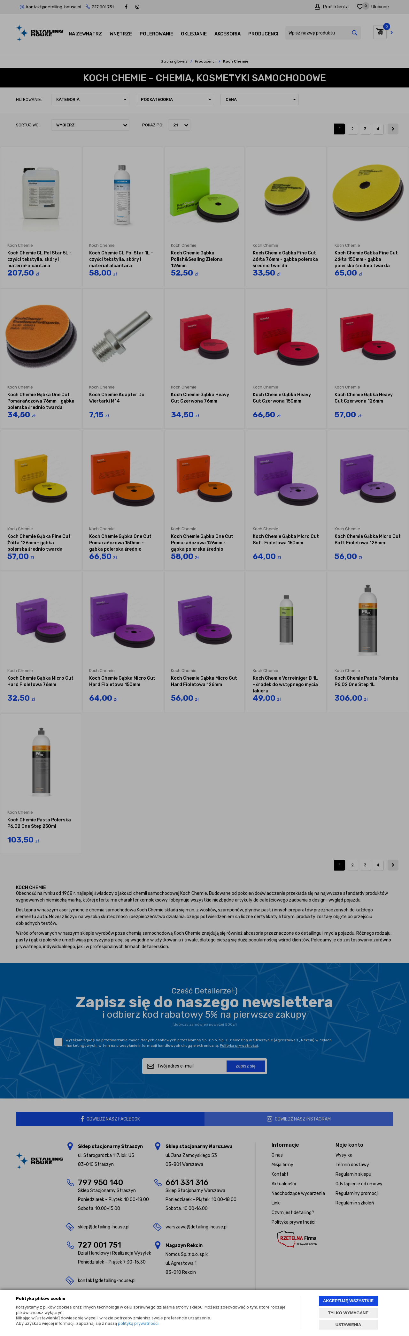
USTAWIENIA (348, 1324)
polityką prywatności (138, 1323)
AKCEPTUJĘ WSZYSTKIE (348, 1300)
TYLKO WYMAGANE (348, 1312)
